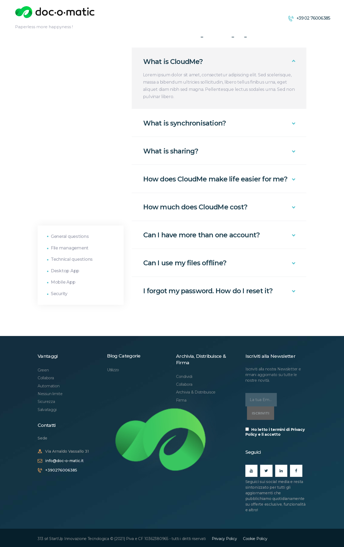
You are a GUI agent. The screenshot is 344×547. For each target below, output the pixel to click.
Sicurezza (46, 401)
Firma (181, 400)
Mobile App (63, 282)
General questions (70, 236)
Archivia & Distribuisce (196, 392)
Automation (48, 386)
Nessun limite (50, 393)
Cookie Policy (255, 538)
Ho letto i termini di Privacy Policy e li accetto (275, 432)
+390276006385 (61, 470)
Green (43, 370)
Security (59, 293)
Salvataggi (47, 409)
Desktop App (65, 270)
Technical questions (72, 259)
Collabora (46, 378)
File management (69, 248)
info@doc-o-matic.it (64, 460)
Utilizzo (113, 369)
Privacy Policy (224, 538)
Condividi (184, 376)
